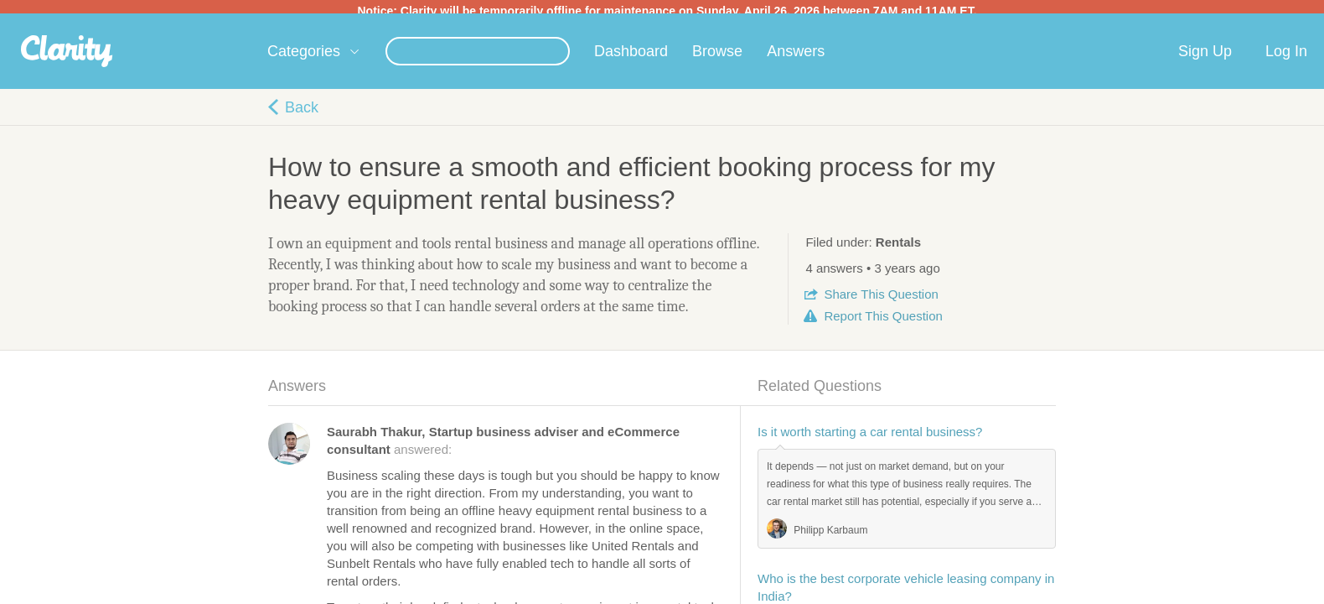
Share (881, 301)
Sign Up (1205, 57)
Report (883, 322)
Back (301, 114)
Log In (1286, 57)
